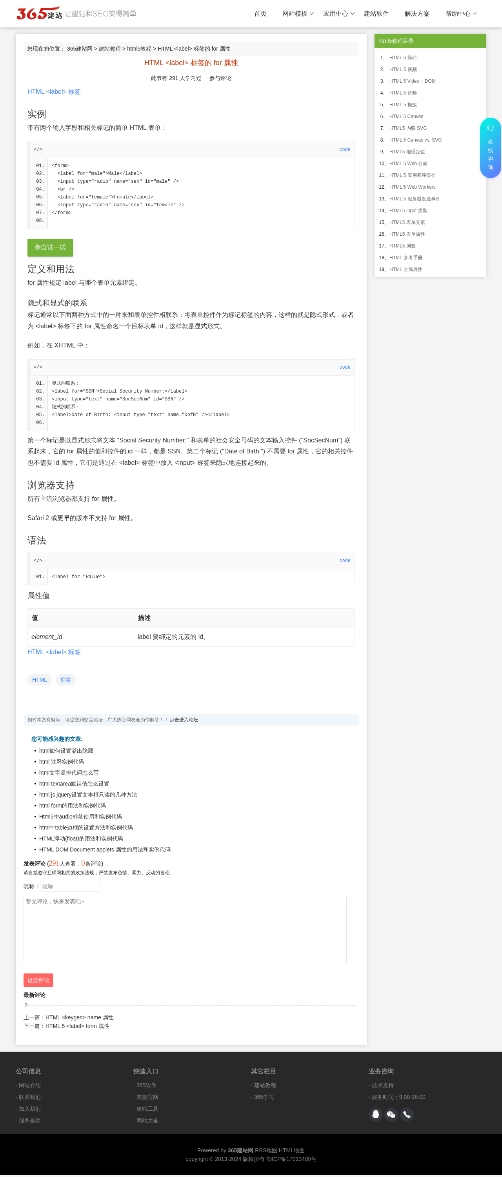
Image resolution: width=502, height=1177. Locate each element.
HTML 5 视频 (403, 69)
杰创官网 (147, 1099)
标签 (65, 682)
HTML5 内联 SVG (408, 128)
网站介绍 (30, 1087)
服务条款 (30, 1122)
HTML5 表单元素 (407, 222)
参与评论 (220, 78)
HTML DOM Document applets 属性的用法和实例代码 (105, 851)
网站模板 (298, 13)
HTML (39, 682)
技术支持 (383, 1087)
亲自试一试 (50, 248)
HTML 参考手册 (405, 257)
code (345, 150)
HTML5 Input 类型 (408, 210)
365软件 (146, 1087)
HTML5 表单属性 (407, 234)
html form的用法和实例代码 (72, 807)
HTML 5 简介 (403, 57)
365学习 (264, 1099)
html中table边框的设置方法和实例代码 (86, 829)
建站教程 (110, 48)
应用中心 (339, 13)
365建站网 (80, 48)
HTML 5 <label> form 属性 (77, 1028)
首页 (260, 13)
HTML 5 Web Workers (412, 187)
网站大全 (147, 1122)
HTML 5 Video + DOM (412, 81)
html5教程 (139, 48)
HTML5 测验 (402, 246)
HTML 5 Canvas (406, 116)
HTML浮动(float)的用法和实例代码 (81, 840)
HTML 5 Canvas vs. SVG (415, 140)
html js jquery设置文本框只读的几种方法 (88, 796)
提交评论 (38, 982)
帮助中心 (461, 13)
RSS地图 (266, 1152)
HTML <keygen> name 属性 (79, 1019)
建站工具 (147, 1111)
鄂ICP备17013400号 (291, 1161)
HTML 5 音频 (403, 93)
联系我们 (30, 1099)
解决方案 (417, 13)
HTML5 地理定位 (407, 152)
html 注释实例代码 (61, 763)
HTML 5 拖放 (403, 104)
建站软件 (376, 13)
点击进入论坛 (184, 721)
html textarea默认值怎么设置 (74, 785)
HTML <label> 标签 (54, 91)
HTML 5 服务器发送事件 (414, 199)
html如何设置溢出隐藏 (66, 752)
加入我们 (30, 1111)
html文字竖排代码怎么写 (69, 774)
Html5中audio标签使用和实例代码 (80, 818)
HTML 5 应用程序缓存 (412, 175)
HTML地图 (292, 1152)
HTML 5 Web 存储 (408, 163)
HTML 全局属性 (405, 269)
